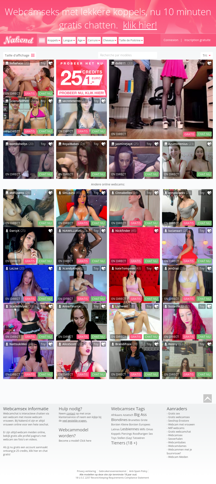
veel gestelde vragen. (74, 420)
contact (70, 413)
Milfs (142, 429)
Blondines (119, 419)
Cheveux (109, 40)
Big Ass (140, 414)
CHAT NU (204, 134)
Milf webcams (176, 428)
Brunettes (134, 420)
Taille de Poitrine (131, 40)
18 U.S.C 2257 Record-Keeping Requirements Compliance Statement (112, 477)
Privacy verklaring (86, 471)
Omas (149, 429)
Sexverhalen (175, 439)
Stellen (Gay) (124, 438)
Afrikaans (116, 415)
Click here (85, 440)
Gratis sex (174, 413)
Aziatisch (128, 415)
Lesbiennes (129, 428)
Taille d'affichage (19, 55)
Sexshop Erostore (178, 420)
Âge (81, 40)
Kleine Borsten (129, 424)
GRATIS (189, 134)
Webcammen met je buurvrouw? (179, 451)
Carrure (94, 40)
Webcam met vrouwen (181, 424)
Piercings (126, 434)
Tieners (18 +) (124, 443)
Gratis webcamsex (179, 417)
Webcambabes (177, 442)
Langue (69, 40)
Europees (144, 424)
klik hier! (140, 25)
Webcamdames (177, 446)
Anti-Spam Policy (138, 471)
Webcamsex (175, 435)
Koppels (54, 40)
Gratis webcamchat (179, 431)
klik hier (33, 451)
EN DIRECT (118, 134)
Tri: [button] (207, 55)
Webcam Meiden (178, 457)
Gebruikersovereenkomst (112, 471)
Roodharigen (140, 434)
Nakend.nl (24, 420)
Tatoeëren (139, 438)
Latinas (115, 429)
